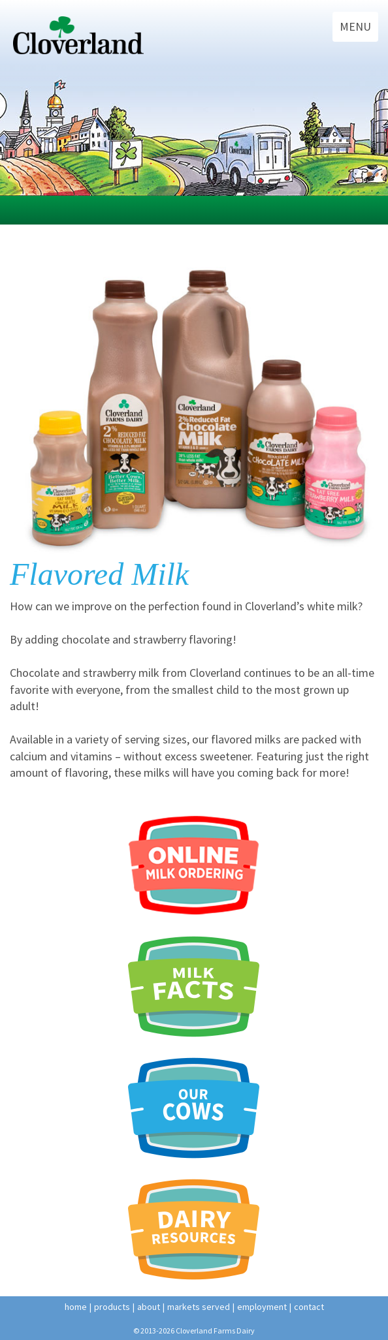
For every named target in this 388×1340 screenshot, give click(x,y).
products (112, 1307)
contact (309, 1307)
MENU (355, 26)
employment (262, 1307)
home (76, 1307)
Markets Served (198, 1307)
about (148, 1307)
